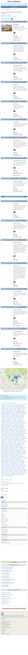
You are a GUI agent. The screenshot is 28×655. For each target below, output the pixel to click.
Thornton (12, 469)
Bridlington (18, 412)
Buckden (21, 413)
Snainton (19, 462)
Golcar (11, 427)
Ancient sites (3, 515)
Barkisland (3, 408)
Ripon (10, 456)
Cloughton (14, 418)
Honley (22, 434)
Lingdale (7, 442)
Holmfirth (18, 434)
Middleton (17, 447)
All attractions (3, 510)
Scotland (7, 479)
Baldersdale (24, 407)
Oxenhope (23, 451)
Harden (16, 430)
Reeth (21, 455)
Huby (2, 437)
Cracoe (23, 420)
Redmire (17, 455)
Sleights (14, 462)
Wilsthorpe (8, 474)
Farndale (19, 424)
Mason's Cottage (17, 242)
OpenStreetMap (22, 387)
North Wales (21, 483)
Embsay (7, 424)
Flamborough (10, 425)
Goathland (7, 427)
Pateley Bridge (4, 452)
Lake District (11, 483)
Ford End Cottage (17, 309)
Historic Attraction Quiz (5, 624)
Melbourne (20, 446)
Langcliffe (22, 439)
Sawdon (16, 459)
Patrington (10, 452)
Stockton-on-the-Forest (20, 466)
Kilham (25, 438)
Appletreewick (21, 406)
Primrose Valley (19, 453)
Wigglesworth (21, 473)
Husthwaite (11, 437)
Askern (6, 407)
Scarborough (3, 460)
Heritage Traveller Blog (6, 621)
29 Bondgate (16, 24)
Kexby (21, 438)
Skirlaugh (10, 462)
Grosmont (15, 429)
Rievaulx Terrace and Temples (8, 579)
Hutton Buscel (17, 437)
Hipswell (9, 434)
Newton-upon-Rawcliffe (10, 450)
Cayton (15, 417)
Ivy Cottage (15, 122)
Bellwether (15, 84)
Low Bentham (9, 443)
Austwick (14, 407)
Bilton (15, 409)
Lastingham (15, 440)
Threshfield (15, 470)
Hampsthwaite (12, 430)
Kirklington (11, 439)
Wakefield (8, 471)
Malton (6, 444)
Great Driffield (4, 429)
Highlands (16, 483)
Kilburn (3, 600)
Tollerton (25, 470)
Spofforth (12, 464)
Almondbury (3, 406)
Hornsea (2, 435)
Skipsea (2, 462)
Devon (2, 483)
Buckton (25, 413)
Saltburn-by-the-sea (5, 459)
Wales (10, 479)
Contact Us (3, 630)
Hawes (5, 431)
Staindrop (17, 464)
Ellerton (3, 424)
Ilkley (2, 438)
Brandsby (9, 412)
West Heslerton (23, 471)
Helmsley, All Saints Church (7, 567)
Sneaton (2, 464)
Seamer (8, 460)
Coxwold (3, 596)
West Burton (17, 471)
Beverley (7, 409)
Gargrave (3, 426)
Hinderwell (25, 433)
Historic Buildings (4, 518)
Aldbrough (15, 404)
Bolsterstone (3, 411)
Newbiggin (3, 450)
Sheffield (3, 461)
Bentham (3, 409)
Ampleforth (9, 406)
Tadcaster (18, 468)
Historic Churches (4, 520)
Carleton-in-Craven (11, 416)
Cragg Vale (3, 421)
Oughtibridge (17, 451)
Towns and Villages (4, 525)
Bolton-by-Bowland (10, 411)
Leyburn (3, 442)
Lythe (23, 443)
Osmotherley (11, 451)
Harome (20, 430)
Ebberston (24, 422)
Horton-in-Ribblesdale (15, 435)
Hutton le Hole (5, 598)
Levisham (25, 440)
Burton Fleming (21, 415)
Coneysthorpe (19, 418)
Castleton (7, 417)
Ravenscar (3, 455)
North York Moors (4, 530)
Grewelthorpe (10, 429)
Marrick (22, 444)
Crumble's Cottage (17, 331)
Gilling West (18, 426)
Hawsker (13, 431)
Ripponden (14, 456)
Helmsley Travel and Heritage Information (9, 16)
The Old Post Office (17, 291)
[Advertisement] (14, 552)
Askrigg (10, 407)
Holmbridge (14, 434)
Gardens (3, 517)
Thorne (8, 469)
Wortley (6, 475)
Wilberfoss (3, 474)
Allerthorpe (24, 404)
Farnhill (22, 424)
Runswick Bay (19, 457)
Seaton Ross (13, 460)
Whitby (13, 473)
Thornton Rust (17, 469)
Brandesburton (4, 412)
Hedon (23, 431)
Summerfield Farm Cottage (19, 160)
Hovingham (22, 435)
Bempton (23, 408)
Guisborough (20, 429)
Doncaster (16, 421)
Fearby (2, 425)
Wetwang (9, 473)
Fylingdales (15, 425)
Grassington (16, 427)
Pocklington (24, 452)
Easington (8, 422)
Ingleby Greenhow (7, 438)
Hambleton (6, 430)
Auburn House (16, 223)
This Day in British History (6, 627)
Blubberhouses (20, 409)
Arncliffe (2, 407)
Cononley (3, 420)
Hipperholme (4, 434)
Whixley (16, 473)
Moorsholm (14, 448)
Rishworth (19, 456)
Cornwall (6, 483)
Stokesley (3, 468)
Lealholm (20, 440)
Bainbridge (19, 407)
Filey (6, 425)
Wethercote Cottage (17, 181)
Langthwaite (9, 440)
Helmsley (21, 397)
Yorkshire (3, 9)
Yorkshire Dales (4, 529)
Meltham (7, 447)
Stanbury (20, 465)
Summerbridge (9, 468)
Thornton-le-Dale (8, 470)
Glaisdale (23, 426)
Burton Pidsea (4, 416)
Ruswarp (24, 457)
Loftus (18, 442)
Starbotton (24, 465)
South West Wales (4, 484)
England (2, 479)
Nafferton (22, 448)
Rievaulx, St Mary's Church (7, 582)
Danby (12, 421)
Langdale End (4, 440)
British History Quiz (5, 623)
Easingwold (13, 422)
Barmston (11, 408)
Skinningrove (22, 461)
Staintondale (3, 465)
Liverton (14, 442)
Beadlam (19, 408)
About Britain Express (5, 633)
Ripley (7, 456)
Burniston (3, 415)
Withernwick (18, 474)
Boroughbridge (18, 411)
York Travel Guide (4, 505)
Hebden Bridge (18, 431)
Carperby (3, 417)
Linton (11, 442)
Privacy (2, 632)
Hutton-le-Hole (23, 437)
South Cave (7, 464)
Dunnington (3, 422)
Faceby (14, 424)
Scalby (19, 459)
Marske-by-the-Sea (5, 446)
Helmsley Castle (5, 573)
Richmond (3, 456)
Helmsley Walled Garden (7, 570)
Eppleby (11, 424)
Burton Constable (13, 415)
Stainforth (21, 464)
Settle (18, 460)
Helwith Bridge (12, 433)
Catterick (12, 417)
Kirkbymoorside (5, 439)
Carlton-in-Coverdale (20, 416)
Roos (7, 457)
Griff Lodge (15, 203)
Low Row (14, 443)
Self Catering (3, 541)
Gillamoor (13, 426)
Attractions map (5, 511)
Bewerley (11, 409)
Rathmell (24, 453)
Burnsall (7, 415)
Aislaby (10, 404)
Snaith (23, 462)
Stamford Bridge (14, 465)
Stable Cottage (16, 351)
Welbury (12, 471)
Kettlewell (18, 438)
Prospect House (17, 265)
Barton (15, 408)
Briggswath (23, 412)
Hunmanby (6, 437)
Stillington (7, 466)
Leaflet (18, 387)
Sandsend (12, 459)
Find (2, 489)
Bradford (23, 411)
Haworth (9, 431)
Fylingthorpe (21, 425)
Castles (2, 516)
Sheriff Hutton (8, 461)
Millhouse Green (7, 448)
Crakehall (8, 421)
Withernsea (13, 474)
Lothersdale (3, 443)
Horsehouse (7, 435)
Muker (18, 448)
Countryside (4, 527)
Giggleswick (8, 426)
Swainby (14, 468)
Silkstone (13, 461)
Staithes (8, 465)
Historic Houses (4, 521)
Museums (3, 522)
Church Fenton (4, 418)
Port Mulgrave (12, 453)
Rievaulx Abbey (5, 585)
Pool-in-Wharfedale (5, 453)
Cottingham (14, 420)
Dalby (3, 603)
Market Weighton (11, 444)
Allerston (19, 404)
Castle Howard (4, 506)
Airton (7, 404)
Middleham (12, 447)
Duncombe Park (5, 576)
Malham (2, 444)
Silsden (17, 461)
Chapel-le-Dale (21, 417)
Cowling (19, 420)
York (13, 475)
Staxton (3, 466)
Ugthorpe (3, 471)
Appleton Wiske (15, 406)
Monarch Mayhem (5, 626)
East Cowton (19, 422)
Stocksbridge (12, 466)
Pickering (19, 452)
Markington (18, 444)
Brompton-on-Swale (14, 413)
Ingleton (13, 438)
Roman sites (3, 524)
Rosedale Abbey (12, 457)
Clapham (9, 418)
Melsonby (3, 447)
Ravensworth (8, 455)
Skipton (6, 462)
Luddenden (19, 443)
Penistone (14, 452)
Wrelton (10, 475)
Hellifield (2, 433)
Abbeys (2, 513)
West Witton (4, 473)
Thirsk (5, 469)
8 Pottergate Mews (17, 65)
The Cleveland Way (5, 531)
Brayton (13, 412)
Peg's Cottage (16, 140)
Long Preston (22, 442)
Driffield (20, 421)
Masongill (15, 446)
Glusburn (3, 427)
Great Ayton (21, 427)
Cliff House (15, 104)
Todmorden (20, 470)
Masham (11, 446)
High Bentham (19, 433)
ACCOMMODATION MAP (6, 18)
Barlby (7, 408)
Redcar (13, 455)
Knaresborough (16, 439)
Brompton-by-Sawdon (5, 413)
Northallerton (18, 450)
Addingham (3, 404)
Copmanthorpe (9, 420)
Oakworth (6, 451)
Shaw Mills (22, 460)
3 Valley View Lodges (18, 45)
